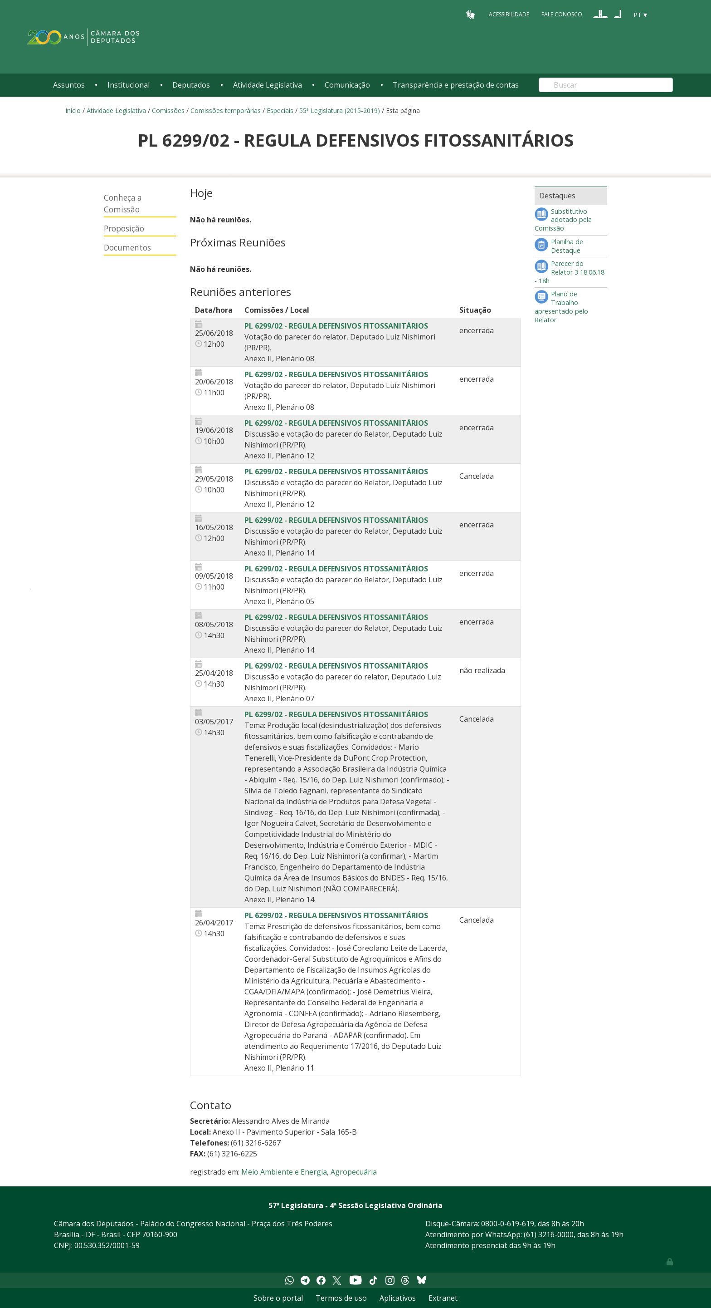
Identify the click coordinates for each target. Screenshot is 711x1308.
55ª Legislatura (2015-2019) (339, 110)
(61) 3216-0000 (549, 1234)
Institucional (128, 85)
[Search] (606, 85)
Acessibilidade (509, 14)
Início (73, 110)
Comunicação (347, 85)
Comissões (168, 110)
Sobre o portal (278, 1298)
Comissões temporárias (225, 110)
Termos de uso (341, 1298)
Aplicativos (398, 1298)
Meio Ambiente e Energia (284, 1172)
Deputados (191, 85)
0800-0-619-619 (507, 1224)
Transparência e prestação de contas (456, 85)
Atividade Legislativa (267, 85)
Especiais (280, 110)
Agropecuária (354, 1172)
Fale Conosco (561, 14)
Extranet (443, 1298)
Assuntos (69, 85)
